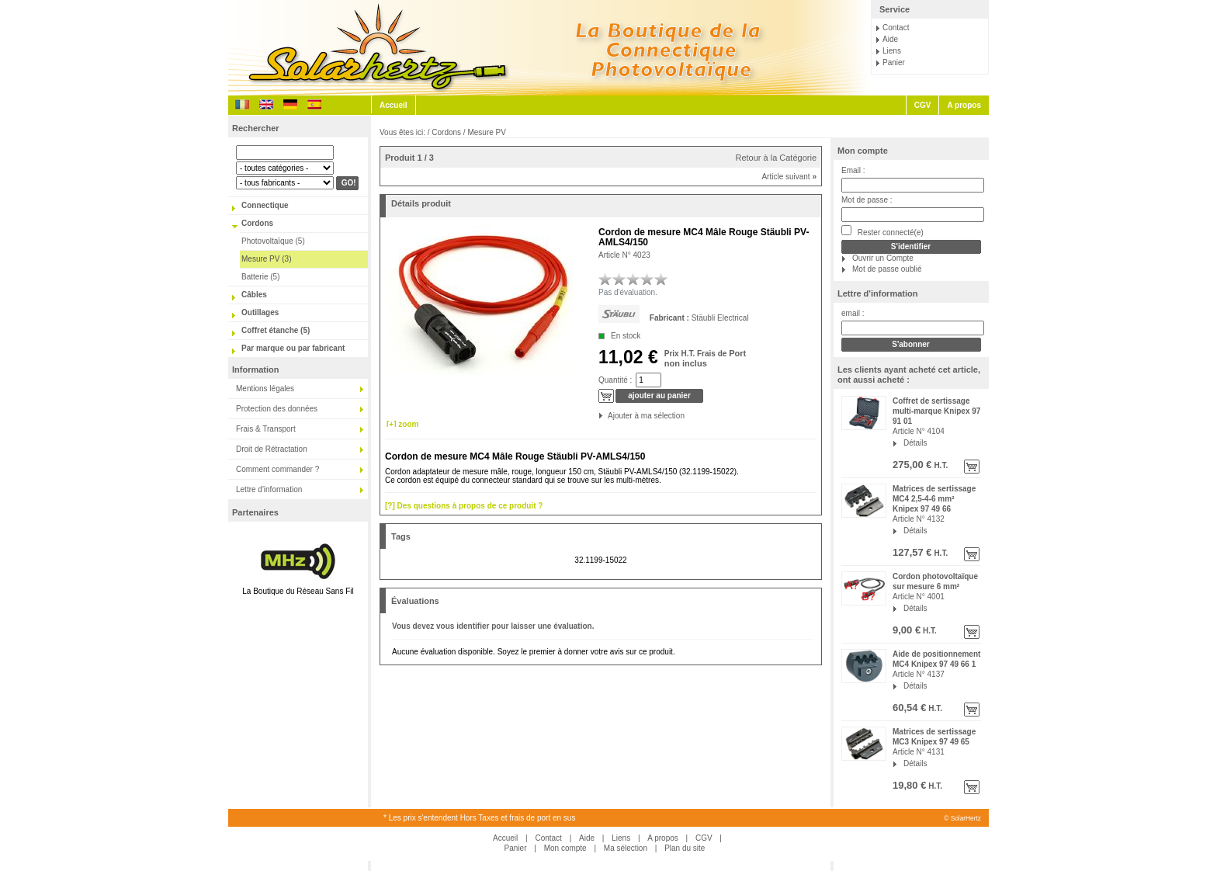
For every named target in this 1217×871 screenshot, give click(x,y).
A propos (964, 105)
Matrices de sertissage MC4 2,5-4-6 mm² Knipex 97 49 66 (934, 498)
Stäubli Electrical (720, 318)
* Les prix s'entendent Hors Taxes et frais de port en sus (479, 818)
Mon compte (862, 150)
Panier (893, 62)
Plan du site (684, 848)
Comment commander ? (277, 469)
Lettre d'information (269, 489)
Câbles (254, 294)
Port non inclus (705, 358)
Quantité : (615, 380)
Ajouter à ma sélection (609, 415)
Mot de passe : (867, 200)
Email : (853, 170)
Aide (890, 39)
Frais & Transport (266, 429)
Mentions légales (265, 388)
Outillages (260, 312)
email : (852, 313)
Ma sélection (625, 848)
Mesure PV (486, 132)
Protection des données (276, 408)
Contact (895, 27)
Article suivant (789, 176)
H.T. (940, 465)
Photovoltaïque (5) (273, 241)
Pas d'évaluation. (627, 292)
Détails (915, 443)
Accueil (393, 105)
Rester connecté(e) (882, 231)
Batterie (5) (260, 276)
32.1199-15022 (600, 560)
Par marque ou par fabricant (293, 348)
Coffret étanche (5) (275, 330)
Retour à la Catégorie (776, 157)
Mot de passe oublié (887, 269)
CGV (922, 105)
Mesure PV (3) (266, 259)
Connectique (265, 205)
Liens (891, 51)
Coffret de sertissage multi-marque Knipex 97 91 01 (936, 411)
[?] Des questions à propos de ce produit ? (464, 505)
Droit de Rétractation (271, 449)
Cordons (257, 223)
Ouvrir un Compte (883, 258)
